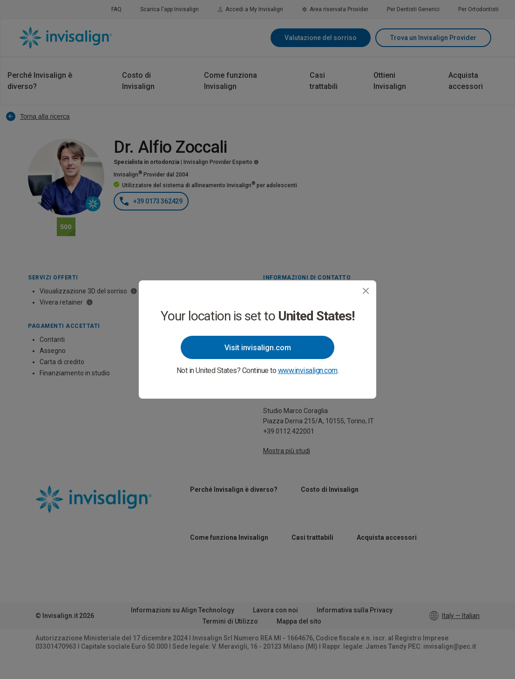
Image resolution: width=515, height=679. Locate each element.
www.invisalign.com (308, 370)
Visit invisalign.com (257, 347)
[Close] (366, 291)
